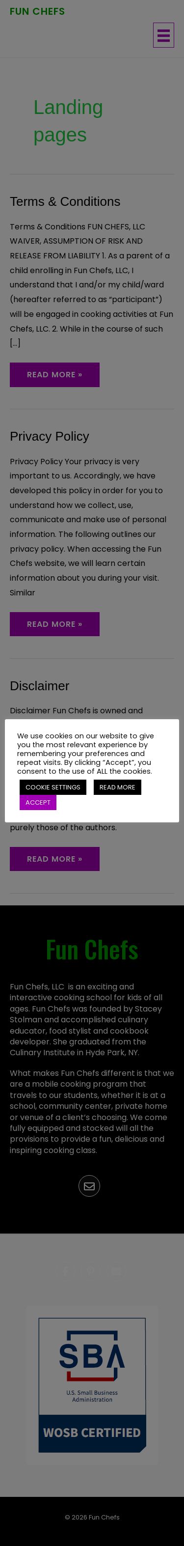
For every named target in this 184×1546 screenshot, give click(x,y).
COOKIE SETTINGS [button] (53, 787)
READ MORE (117, 787)
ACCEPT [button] (38, 802)
